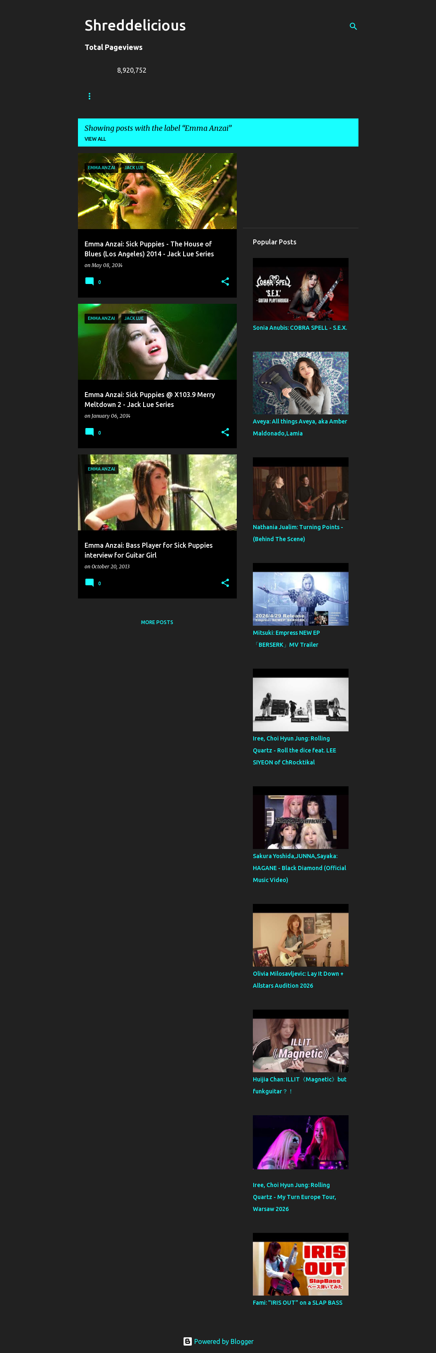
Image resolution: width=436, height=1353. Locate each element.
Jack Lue (204, 96)
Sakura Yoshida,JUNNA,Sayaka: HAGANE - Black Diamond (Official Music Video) (299, 868)
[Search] (353, 26)
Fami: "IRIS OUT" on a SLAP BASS (297, 1302)
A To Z (243, 96)
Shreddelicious (135, 25)
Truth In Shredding (146, 96)
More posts (157, 622)
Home (92, 96)
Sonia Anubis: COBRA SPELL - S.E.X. (300, 327)
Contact (283, 96)
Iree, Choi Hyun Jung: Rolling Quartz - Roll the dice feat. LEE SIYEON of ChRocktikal (294, 750)
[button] (225, 282)
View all (95, 139)
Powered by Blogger (218, 1341)
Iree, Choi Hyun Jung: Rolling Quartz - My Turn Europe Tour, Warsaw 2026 (294, 1197)
